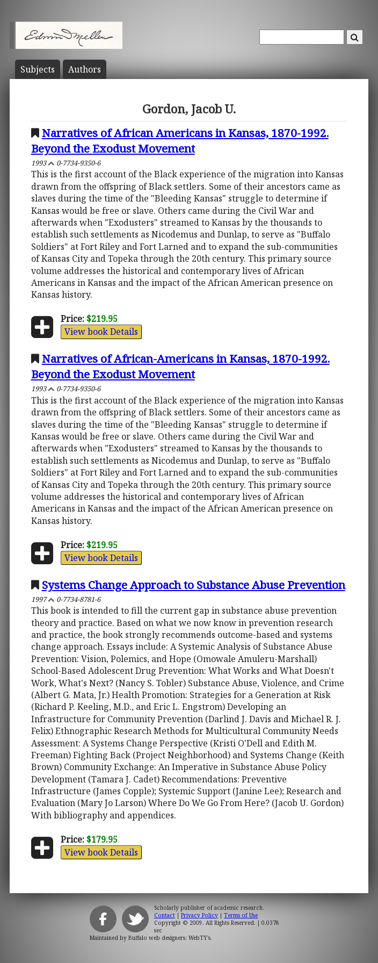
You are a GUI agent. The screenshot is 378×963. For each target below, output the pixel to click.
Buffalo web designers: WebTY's (169, 938)
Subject (37, 69)
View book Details (101, 331)
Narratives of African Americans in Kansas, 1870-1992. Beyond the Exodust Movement (180, 140)
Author (84, 69)
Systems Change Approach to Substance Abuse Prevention (193, 584)
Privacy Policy (199, 915)
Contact (164, 915)
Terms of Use (241, 915)
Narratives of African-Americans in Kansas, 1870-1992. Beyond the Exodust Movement (180, 366)
